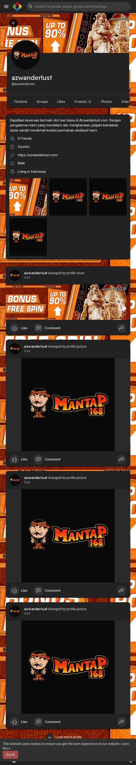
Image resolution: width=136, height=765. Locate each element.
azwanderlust (35, 273)
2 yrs (27, 277)
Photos (106, 102)
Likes (61, 102)
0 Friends (25, 138)
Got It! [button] (10, 755)
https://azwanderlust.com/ (38, 155)
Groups (42, 102)
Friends (83, 102)
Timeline (20, 102)
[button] (78, 6)
